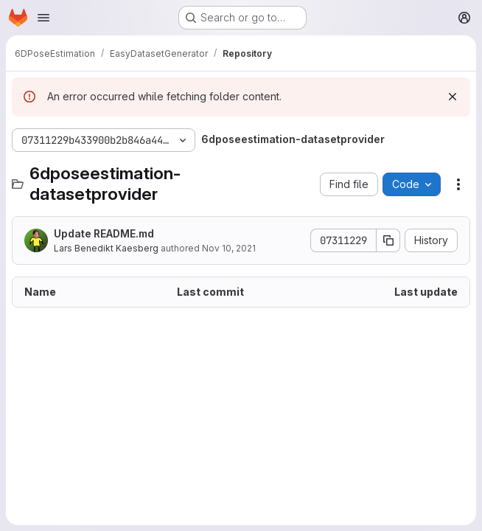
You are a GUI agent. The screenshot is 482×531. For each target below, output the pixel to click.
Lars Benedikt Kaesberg (106, 248)
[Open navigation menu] (43, 18)
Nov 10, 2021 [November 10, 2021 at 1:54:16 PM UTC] (229, 248)
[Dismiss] (452, 96)
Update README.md (104, 233)
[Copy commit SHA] (388, 240)
